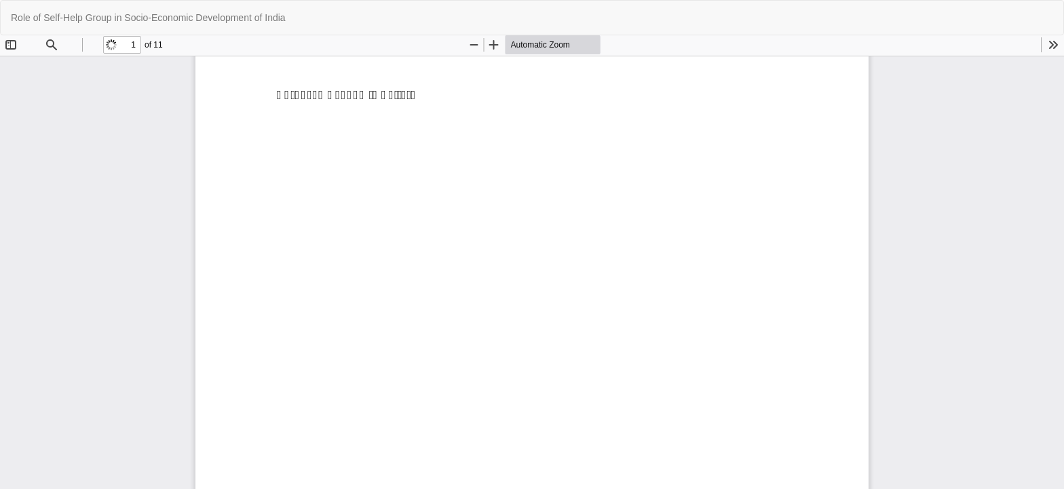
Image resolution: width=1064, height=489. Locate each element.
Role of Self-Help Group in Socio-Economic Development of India (148, 17)
